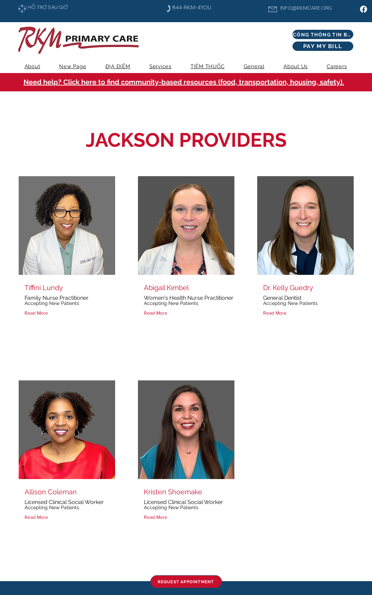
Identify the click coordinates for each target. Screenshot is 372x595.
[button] (160, 66)
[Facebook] (363, 9)
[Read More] (38, 313)
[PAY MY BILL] (322, 46)
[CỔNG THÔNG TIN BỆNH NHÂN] (322, 34)
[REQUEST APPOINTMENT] (186, 581)
